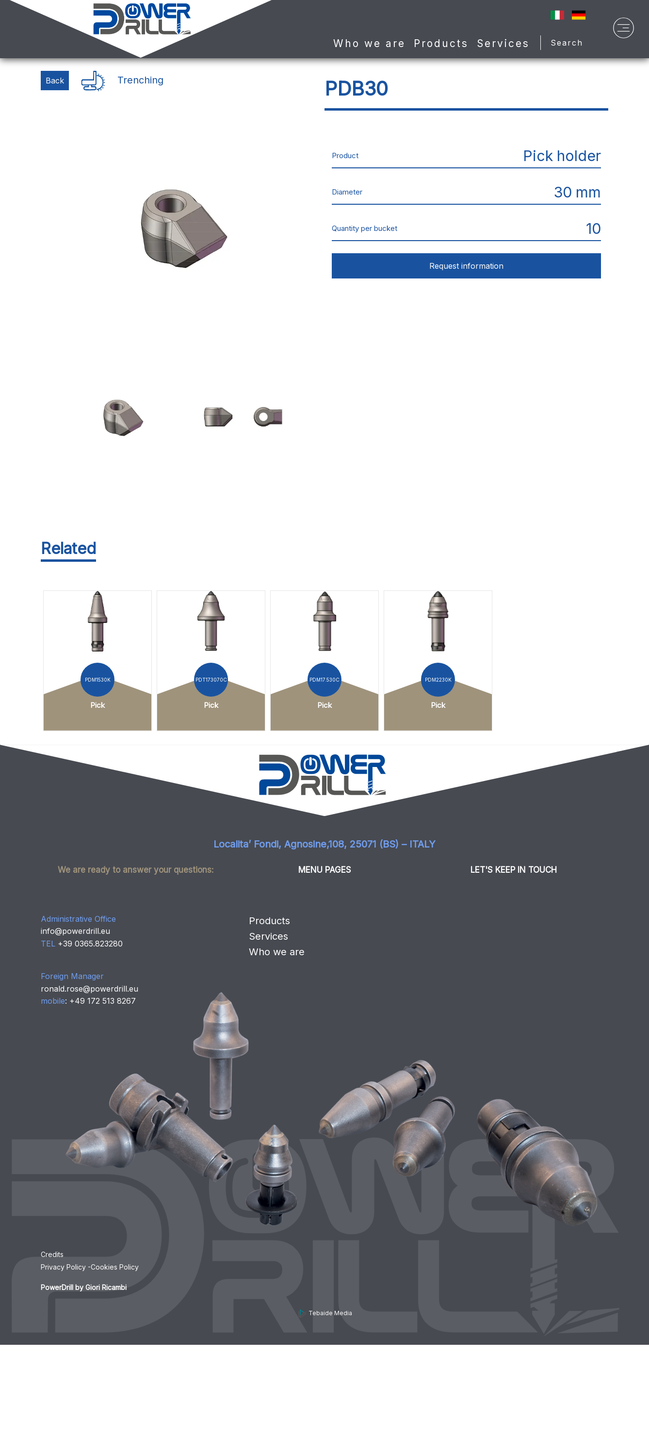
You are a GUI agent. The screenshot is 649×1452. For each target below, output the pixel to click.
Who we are (369, 43)
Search (570, 43)
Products (269, 921)
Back (55, 80)
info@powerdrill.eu (75, 931)
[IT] (557, 14)
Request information (466, 266)
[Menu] (623, 30)
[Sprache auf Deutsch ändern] (578, 14)
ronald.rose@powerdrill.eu (89, 989)
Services (503, 43)
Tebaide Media (324, 1313)
